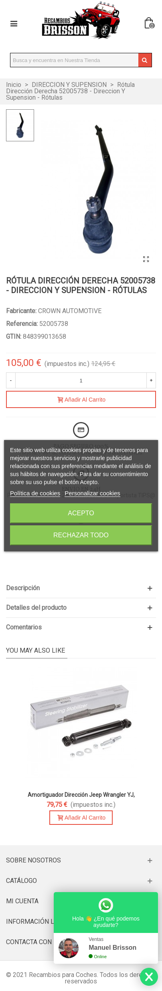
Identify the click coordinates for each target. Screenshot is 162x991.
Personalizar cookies (92, 493)
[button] (81, 588)
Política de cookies (35, 493)
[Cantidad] (81, 380)
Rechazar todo (81, 535)
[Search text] (74, 60)
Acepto (81, 513)
